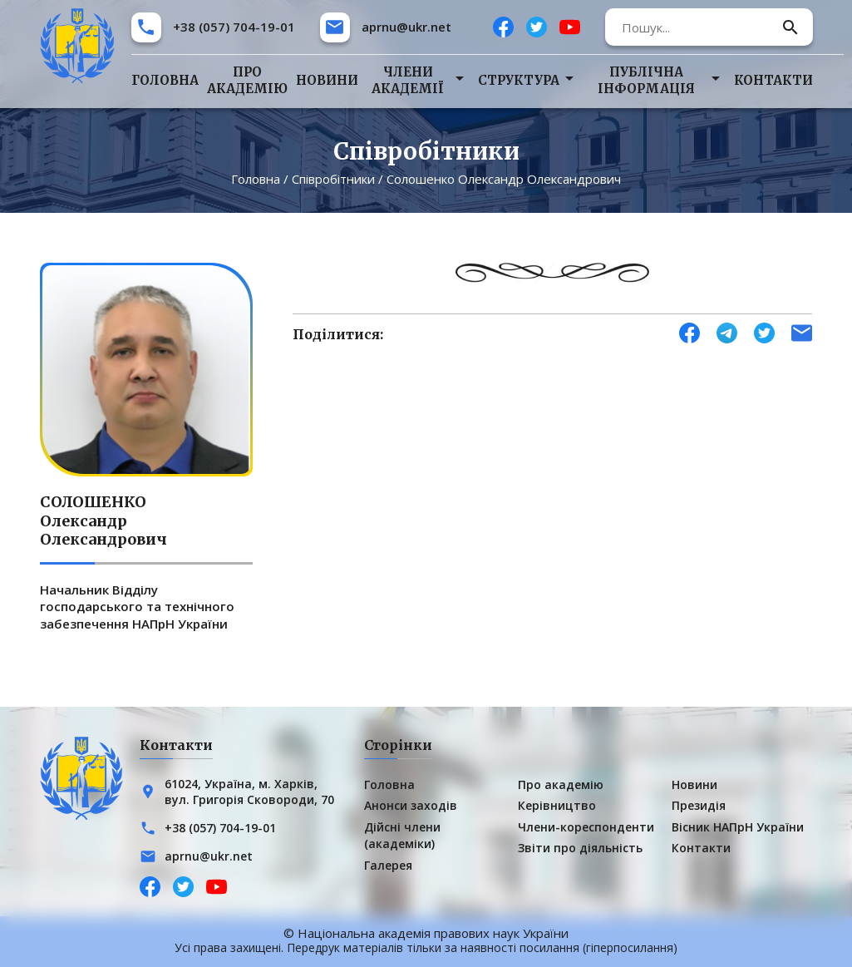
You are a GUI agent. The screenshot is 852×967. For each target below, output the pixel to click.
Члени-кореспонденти (586, 826)
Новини (327, 80)
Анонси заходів (410, 805)
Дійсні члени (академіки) (402, 834)
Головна (165, 80)
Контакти (773, 80)
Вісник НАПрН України (738, 826)
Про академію (247, 80)
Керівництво (557, 805)
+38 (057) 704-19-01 (234, 26)
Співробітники (333, 178)
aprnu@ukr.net (406, 26)
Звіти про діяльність (580, 848)
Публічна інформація (646, 80)
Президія (699, 805)
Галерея (388, 864)
